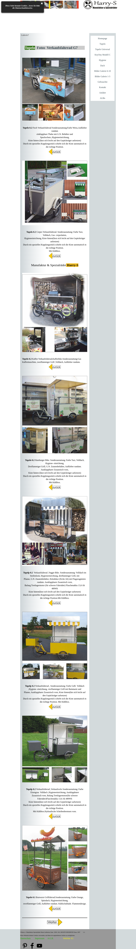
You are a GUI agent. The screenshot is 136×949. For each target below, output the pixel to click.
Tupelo (103, 44)
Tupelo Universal (102, 49)
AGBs (102, 98)
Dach (102, 65)
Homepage (102, 38)
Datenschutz (25, 938)
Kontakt (102, 87)
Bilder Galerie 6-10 (102, 71)
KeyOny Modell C (102, 55)
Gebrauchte (102, 82)
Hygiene (102, 60)
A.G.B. (50, 938)
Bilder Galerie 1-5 (102, 76)
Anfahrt (102, 93)
